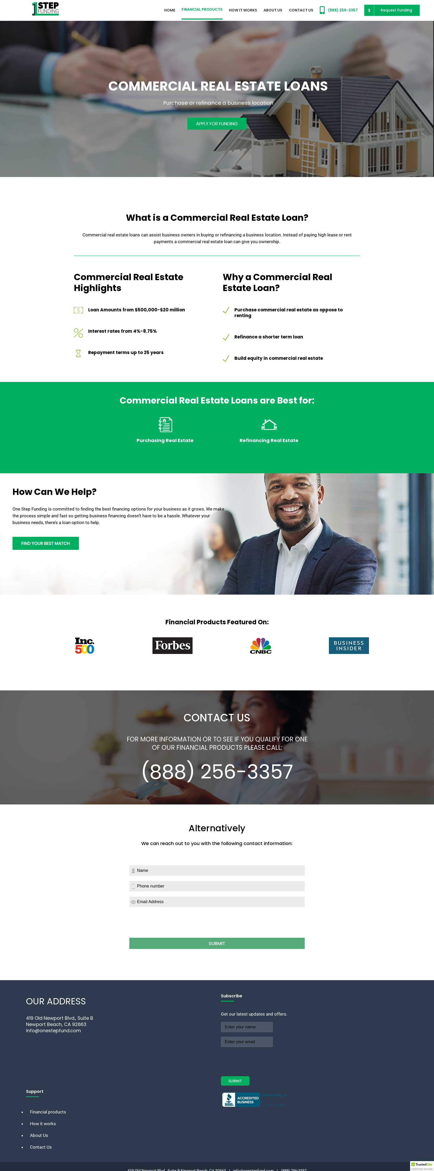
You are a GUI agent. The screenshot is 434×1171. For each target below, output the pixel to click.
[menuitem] (169, 10)
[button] (422, 1166)
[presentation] (168, 926)
